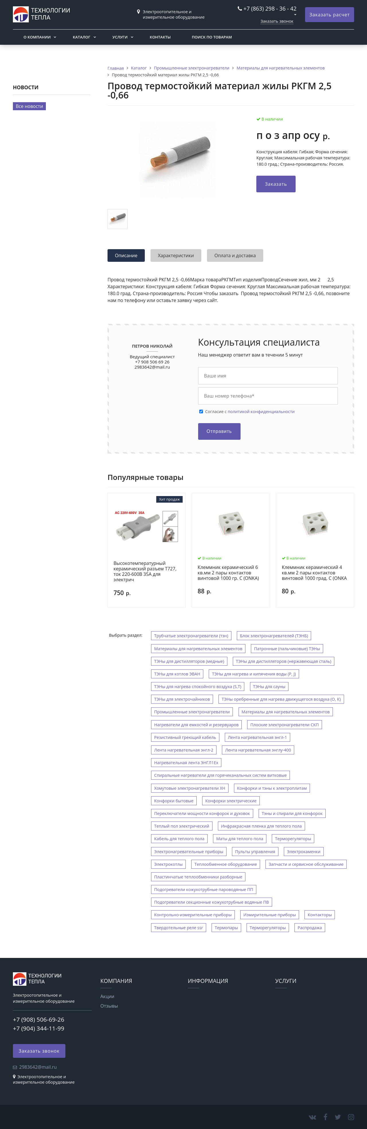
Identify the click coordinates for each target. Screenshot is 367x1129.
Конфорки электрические (231, 800)
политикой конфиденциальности (261, 411)
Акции (107, 996)
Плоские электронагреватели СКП (284, 724)
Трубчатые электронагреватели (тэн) (191, 635)
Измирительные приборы (269, 914)
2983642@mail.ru (152, 367)
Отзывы (109, 1006)
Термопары (226, 927)
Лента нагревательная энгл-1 (257, 737)
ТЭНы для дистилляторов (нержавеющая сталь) (283, 661)
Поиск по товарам (212, 37)
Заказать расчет (329, 14)
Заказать (276, 184)
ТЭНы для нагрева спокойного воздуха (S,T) (197, 686)
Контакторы (320, 914)
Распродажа (310, 927)
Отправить (219, 431)
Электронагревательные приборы (188, 851)
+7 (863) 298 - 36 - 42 (269, 8)
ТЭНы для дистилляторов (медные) (189, 661)
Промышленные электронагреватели (192, 711)
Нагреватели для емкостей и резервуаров (196, 724)
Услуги (120, 37)
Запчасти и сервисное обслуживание (306, 864)
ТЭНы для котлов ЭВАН (177, 674)
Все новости (29, 106)
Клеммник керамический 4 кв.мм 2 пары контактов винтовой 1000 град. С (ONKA (314, 573)
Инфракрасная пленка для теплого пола (261, 826)
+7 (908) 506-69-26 (38, 1019)
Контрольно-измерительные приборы (193, 914)
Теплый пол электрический (181, 826)
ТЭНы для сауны (269, 686)
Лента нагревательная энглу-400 (258, 750)
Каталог (81, 37)
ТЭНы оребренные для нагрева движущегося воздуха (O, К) (281, 699)
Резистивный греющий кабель (185, 737)
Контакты (160, 37)
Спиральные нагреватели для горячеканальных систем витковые (220, 775)
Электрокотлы (168, 864)
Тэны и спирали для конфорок (292, 813)
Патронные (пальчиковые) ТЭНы (287, 648)
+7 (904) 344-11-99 (38, 1028)
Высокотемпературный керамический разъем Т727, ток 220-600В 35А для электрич (145, 572)
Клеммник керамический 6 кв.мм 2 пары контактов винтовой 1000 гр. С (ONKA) (228, 573)
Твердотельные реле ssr (178, 927)
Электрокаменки (304, 851)
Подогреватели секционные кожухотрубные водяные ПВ (211, 902)
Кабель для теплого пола (179, 838)
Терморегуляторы (293, 838)
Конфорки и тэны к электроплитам (272, 788)
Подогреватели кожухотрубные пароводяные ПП (203, 889)
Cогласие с (250, 412)
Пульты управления (255, 851)
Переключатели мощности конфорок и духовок (202, 813)
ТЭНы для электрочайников (182, 699)
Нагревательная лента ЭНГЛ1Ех (186, 762)
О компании (37, 37)
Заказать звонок (276, 21)
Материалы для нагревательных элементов (198, 648)
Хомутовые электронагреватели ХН (189, 788)
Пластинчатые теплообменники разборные (198, 877)
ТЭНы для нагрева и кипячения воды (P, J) (254, 674)
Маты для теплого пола (239, 838)
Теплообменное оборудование (225, 864)
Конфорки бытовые (174, 800)
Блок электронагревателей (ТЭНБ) (274, 635)
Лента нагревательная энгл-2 (183, 750)
